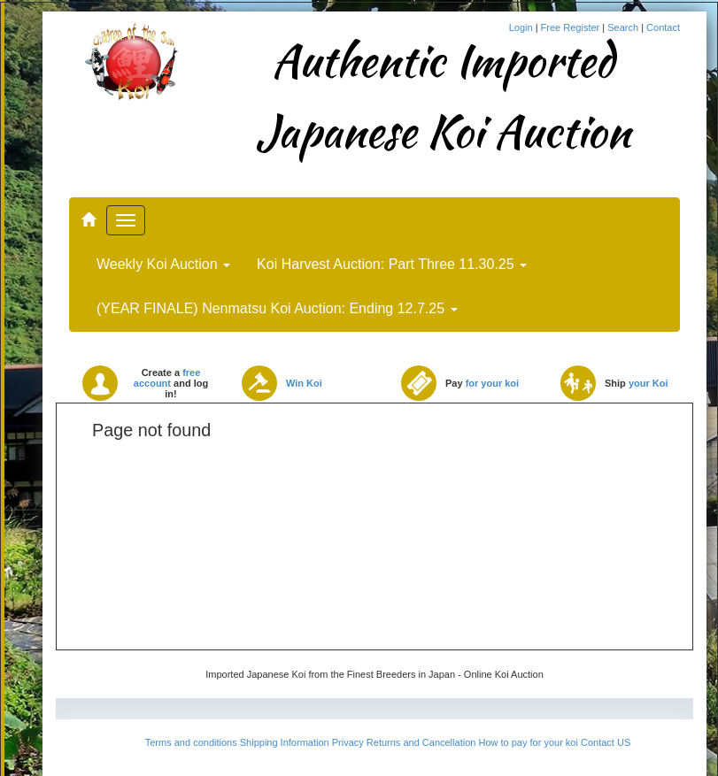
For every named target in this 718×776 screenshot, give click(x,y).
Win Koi (304, 383)
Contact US (605, 742)
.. (87, 211)
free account (167, 377)
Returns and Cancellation (421, 742)
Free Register (572, 27)
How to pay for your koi (528, 742)
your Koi (648, 383)
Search (624, 27)
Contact (663, 27)
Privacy (348, 742)
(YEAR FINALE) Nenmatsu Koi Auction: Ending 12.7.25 (277, 308)
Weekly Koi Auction (163, 264)
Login (522, 27)
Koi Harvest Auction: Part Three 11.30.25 (392, 264)
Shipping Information (284, 742)
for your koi (493, 383)
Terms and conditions (191, 742)
